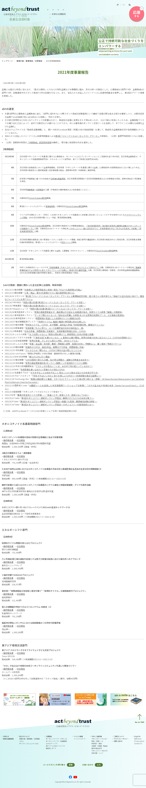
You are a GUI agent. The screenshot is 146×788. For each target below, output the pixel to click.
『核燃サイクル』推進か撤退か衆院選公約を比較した (61, 321)
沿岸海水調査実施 (58, 178)
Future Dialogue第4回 (105, 250)
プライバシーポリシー (121, 739)
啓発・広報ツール (97, 741)
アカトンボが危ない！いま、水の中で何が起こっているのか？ (64, 366)
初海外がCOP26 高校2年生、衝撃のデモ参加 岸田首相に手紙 (54, 347)
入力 (99, 764)
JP (118, 4)
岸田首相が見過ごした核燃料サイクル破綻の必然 (58, 318)
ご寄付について (119, 736)
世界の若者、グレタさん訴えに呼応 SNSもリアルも (54, 340)
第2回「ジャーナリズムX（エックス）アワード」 (77, 135)
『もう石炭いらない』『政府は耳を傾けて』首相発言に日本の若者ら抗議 (60, 334)
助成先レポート (51, 748)
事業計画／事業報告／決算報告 (29, 61)
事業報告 (30, 189)
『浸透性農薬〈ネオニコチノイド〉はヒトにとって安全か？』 (74, 267)
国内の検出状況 (96, 748)
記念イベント (66, 242)
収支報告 (21, 440)
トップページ (7, 61)
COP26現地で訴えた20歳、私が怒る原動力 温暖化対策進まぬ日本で (57, 359)
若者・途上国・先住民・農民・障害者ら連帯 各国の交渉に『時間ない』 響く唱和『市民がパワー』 (75, 343)
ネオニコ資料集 (101, 9)
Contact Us (138, 744)
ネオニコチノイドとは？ (99, 739)
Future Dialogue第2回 (75, 206)
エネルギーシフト (52, 744)
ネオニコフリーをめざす (99, 751)
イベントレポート (80, 739)
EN (123, 4)
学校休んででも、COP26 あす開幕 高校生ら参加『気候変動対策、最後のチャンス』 (64, 324)
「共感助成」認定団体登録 (39, 142)
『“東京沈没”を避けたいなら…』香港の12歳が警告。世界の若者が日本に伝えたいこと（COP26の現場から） (82, 337)
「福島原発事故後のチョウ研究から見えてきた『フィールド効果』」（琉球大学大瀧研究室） (80, 268)
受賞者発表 (50, 206)
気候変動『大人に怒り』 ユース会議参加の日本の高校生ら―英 (54, 327)
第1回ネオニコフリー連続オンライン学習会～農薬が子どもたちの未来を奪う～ (57, 398)
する (136, 13)
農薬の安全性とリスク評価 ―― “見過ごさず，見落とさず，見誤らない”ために (52, 394)
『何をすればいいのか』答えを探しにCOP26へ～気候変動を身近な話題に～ (66, 375)
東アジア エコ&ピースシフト (55, 746)
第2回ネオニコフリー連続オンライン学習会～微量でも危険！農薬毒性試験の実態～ (58, 401)
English (137, 736)
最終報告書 (8, 440)
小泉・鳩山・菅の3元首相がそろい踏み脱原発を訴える (49, 292)
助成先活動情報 (8, 739)
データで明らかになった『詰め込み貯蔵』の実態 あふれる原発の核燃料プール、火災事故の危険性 (79, 315)
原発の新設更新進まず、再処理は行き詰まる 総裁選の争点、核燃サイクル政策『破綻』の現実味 (78, 312)
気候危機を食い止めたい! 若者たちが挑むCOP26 (42, 369)
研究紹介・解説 (96, 744)
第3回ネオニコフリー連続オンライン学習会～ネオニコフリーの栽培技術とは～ (57, 404)
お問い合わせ (119, 9)
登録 (71, 764)
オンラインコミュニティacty (28, 744)
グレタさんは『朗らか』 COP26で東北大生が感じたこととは (53, 350)
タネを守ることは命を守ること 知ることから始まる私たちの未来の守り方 (64, 372)
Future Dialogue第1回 (38, 198)
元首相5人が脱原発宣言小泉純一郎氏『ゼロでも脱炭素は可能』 (52, 289)
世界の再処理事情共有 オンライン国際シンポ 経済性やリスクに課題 (56, 363)
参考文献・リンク (97, 753)
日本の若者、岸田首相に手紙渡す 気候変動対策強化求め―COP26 (54, 331)
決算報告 (40, 189)
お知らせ (6, 736)
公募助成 (69, 9)
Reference (137, 739)
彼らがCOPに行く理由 (39, 356)
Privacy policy (139, 741)
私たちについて (53, 9)
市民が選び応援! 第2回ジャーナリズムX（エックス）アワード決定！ (54, 302)
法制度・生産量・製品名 (99, 746)
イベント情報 (84, 9)
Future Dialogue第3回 (38, 226)
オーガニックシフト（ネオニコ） (57, 739)
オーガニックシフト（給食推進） (57, 741)
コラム (21, 741)
